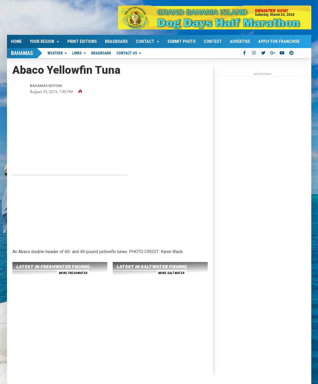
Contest (213, 41)
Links (77, 53)
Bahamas (22, 53)
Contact (145, 41)
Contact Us (126, 53)
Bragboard (116, 41)
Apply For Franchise (279, 41)
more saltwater (171, 273)
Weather (55, 53)
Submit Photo (181, 41)
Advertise (240, 41)
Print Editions (82, 41)
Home (16, 41)
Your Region (42, 41)
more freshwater (73, 273)
